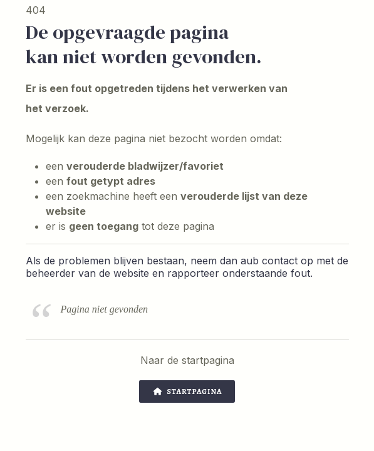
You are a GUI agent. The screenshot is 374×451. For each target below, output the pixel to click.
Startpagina (187, 391)
